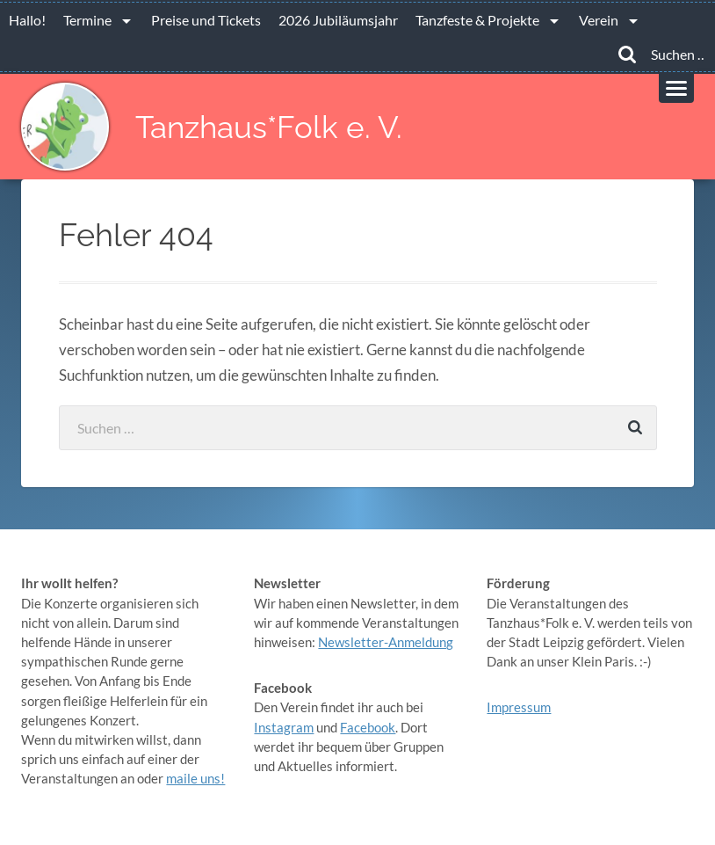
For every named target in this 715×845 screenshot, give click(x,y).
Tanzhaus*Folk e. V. (268, 127)
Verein (598, 19)
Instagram (284, 727)
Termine (87, 19)
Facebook (367, 727)
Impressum (519, 707)
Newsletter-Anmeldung (385, 642)
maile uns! (195, 778)
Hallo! (27, 19)
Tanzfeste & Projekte (477, 19)
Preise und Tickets (206, 19)
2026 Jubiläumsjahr (338, 19)
